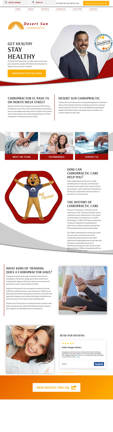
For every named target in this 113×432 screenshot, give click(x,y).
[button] (27, 73)
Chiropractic (79, 210)
